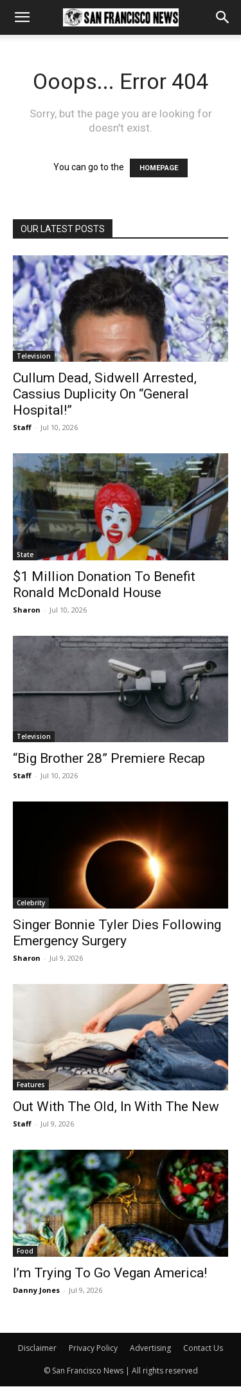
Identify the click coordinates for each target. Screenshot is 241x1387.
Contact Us (203, 1348)
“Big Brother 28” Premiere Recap (109, 758)
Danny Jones (36, 1290)
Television (34, 355)
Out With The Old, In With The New (116, 1106)
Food (25, 1250)
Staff (22, 427)
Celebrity (31, 902)
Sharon (26, 610)
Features (31, 1084)
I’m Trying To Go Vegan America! (110, 1273)
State (25, 554)
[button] (21, 17)
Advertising (150, 1348)
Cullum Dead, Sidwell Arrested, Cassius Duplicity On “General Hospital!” (105, 394)
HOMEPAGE (158, 168)
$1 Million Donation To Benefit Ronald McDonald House (104, 584)
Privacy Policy (93, 1348)
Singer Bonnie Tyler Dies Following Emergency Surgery (117, 933)
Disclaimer (37, 1348)
